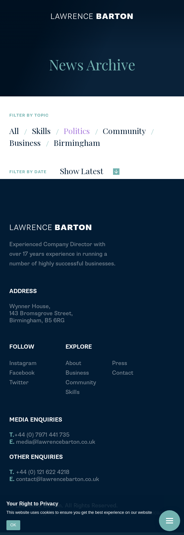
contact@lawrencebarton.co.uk (54, 479)
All (14, 130)
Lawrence (91, 17)
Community (124, 130)
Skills (41, 130)
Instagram (23, 363)
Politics (77, 130)
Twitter (19, 382)
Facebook (22, 373)
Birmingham (77, 142)
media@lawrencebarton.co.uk (52, 442)
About (73, 363)
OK (13, 524)
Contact (122, 373)
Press (119, 363)
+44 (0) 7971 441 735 (39, 435)
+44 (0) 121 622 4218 (39, 472)
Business (25, 142)
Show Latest (89, 170)
